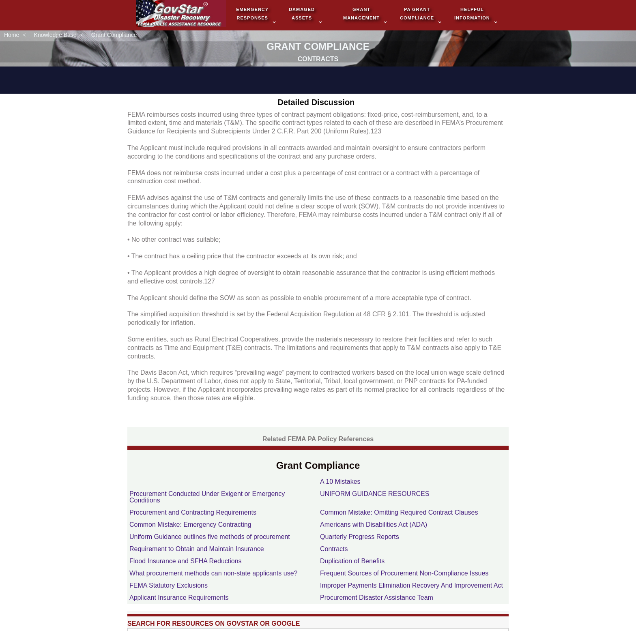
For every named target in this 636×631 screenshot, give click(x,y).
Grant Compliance (114, 35)
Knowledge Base (55, 35)
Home (11, 35)
